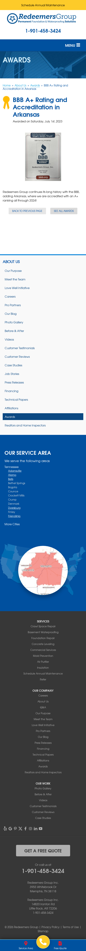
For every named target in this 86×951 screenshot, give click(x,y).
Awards (10, 416)
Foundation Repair (43, 638)
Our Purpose (13, 270)
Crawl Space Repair (43, 626)
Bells (10, 479)
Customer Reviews (17, 356)
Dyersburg (14, 508)
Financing (11, 391)
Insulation (43, 667)
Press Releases (14, 382)
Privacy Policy (50, 927)
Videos (9, 339)
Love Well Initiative (17, 288)
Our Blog (11, 313)
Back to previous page (27, 211)
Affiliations (11, 408)
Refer (43, 679)
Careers (10, 296)
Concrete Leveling (43, 644)
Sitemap (43, 931)
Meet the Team (15, 279)
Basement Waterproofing (43, 632)
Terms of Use (71, 927)
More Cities (12, 524)
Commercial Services (43, 650)
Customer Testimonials (20, 348)
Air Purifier (43, 661)
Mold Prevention (43, 656)
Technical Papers (16, 399)
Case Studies (13, 365)
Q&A (43, 707)
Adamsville (14, 470)
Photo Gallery (14, 322)
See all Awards (64, 211)
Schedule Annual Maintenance (43, 5)
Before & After (14, 331)
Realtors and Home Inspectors (25, 425)
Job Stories (12, 374)
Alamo (12, 475)
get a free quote (43, 850)
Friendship (14, 516)
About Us (11, 262)
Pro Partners (13, 305)
